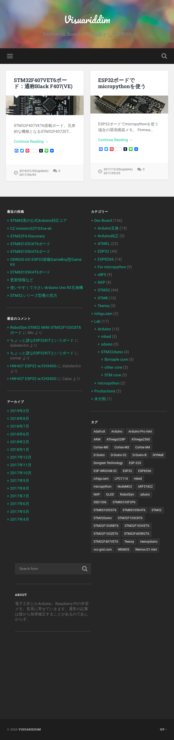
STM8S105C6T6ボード (30, 244)
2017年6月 (19, 503)
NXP (101, 282)
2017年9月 (19, 480)
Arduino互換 (108, 228)
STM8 (103, 298)
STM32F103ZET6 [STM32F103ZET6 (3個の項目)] (106, 533)
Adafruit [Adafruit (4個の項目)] (99, 431)
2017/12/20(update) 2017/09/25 (118, 171)
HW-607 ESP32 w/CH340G (33, 366)
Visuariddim (87, 19)
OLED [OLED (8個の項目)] (110, 494)
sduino (107, 344)
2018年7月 (19, 426)
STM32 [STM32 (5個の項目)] (157, 510)
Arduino (104, 329)
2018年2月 (19, 442)
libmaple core (116, 359)
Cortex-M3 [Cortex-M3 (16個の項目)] (121, 447)
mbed (106, 336)
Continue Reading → (31, 141)
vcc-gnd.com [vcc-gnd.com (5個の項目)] (103, 549)
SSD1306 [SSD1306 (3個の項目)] (100, 502)
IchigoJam (103, 313)
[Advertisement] (53, 672)
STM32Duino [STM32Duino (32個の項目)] (103, 518)
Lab (97, 321)
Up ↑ (163, 729)
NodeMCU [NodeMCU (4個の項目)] (125, 486)
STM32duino (112, 352)
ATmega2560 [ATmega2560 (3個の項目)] (140, 439)
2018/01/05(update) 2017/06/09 (33, 173)
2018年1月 (19, 449)
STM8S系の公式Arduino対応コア (38, 220)
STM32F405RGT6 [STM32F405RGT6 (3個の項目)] (136, 533)
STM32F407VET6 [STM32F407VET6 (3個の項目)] (106, 541)
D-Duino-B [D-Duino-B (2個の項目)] (140, 455)
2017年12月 (20, 457)
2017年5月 (19, 511)
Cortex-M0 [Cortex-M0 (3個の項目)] (101, 447)
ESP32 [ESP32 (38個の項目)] (127, 471)
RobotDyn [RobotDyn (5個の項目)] (127, 494)
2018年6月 (19, 434)
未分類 (100, 399)
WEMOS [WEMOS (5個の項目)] (123, 549)
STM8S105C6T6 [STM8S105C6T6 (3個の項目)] (105, 510)
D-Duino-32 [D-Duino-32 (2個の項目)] (118, 455)
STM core (112, 375)
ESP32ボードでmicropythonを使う (122, 83)
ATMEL (104, 243)
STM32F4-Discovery (27, 236)
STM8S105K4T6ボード (30, 251)
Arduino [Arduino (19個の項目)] (116, 431)
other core (113, 367)
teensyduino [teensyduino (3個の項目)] (148, 541)
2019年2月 (19, 411)
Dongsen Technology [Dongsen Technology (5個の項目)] (108, 463)
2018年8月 (19, 418)
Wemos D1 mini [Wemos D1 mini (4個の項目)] (146, 549)
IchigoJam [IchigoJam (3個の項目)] (101, 478)
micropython (108, 383)
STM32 (104, 290)
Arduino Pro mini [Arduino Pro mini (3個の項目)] (140, 431)
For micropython (112, 267)
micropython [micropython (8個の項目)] (102, 486)
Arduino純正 (108, 236)
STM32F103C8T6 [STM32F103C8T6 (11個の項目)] (130, 518)
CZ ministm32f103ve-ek (31, 228)
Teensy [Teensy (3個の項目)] (129, 541)
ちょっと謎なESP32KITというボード (42, 340)
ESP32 (103, 251)
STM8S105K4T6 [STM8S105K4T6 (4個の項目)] (134, 510)
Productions (104, 391)
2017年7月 (19, 496)
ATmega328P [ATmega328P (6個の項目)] (115, 439)
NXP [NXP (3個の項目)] (97, 494)
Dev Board (103, 220)
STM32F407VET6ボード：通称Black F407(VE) (43, 83)
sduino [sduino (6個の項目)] (145, 494)
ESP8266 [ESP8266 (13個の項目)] (144, 471)
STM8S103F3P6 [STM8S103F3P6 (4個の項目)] (124, 502)
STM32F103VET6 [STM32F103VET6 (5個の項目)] (137, 525)
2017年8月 (19, 488)
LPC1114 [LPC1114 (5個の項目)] (121, 478)
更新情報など (21, 280)
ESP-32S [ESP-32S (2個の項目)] (135, 463)
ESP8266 (106, 259)
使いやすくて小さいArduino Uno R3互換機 (46, 287)
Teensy (104, 305)
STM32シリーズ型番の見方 (33, 295)
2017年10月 (20, 473)
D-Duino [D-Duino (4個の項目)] (99, 455)
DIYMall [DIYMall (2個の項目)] (158, 455)
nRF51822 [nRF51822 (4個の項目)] (145, 486)
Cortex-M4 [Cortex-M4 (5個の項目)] (142, 447)
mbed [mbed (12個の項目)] (138, 478)
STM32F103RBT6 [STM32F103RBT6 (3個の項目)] (106, 525)
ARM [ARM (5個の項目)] (97, 439)
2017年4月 (19, 519)
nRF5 (102, 274)
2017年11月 (20, 465)
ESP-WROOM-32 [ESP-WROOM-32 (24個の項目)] (105, 471)
